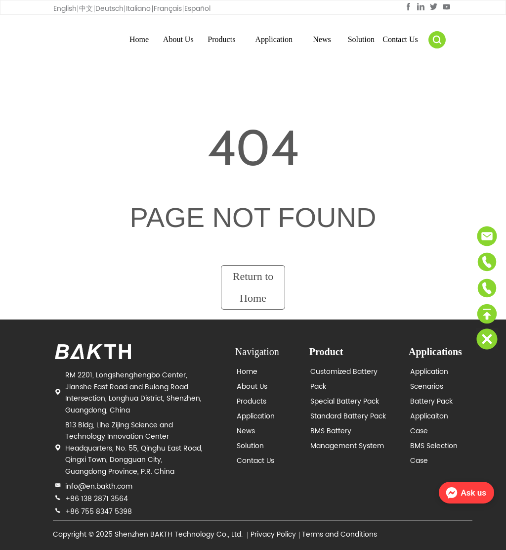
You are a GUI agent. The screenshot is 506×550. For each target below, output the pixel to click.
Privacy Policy (273, 534)
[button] (221, 39)
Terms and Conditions (339, 534)
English (65, 8)
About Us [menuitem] (178, 39)
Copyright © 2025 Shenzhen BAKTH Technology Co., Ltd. (149, 534)
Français (168, 8)
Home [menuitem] (139, 39)
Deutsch (109, 8)
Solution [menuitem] (361, 39)
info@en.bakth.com (98, 486)
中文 (86, 8)
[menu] (270, 39)
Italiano (138, 8)
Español (197, 8)
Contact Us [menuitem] (400, 39)
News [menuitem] (322, 39)
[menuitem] (221, 39)
